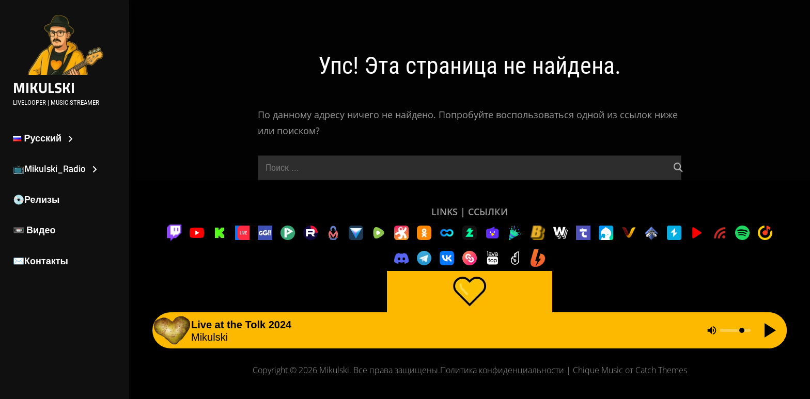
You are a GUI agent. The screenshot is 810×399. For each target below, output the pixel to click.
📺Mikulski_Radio (49, 168)
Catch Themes (661, 370)
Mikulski (44, 87)
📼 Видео (34, 230)
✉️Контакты (40, 261)
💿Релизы (36, 199)
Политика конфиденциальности (502, 370)
